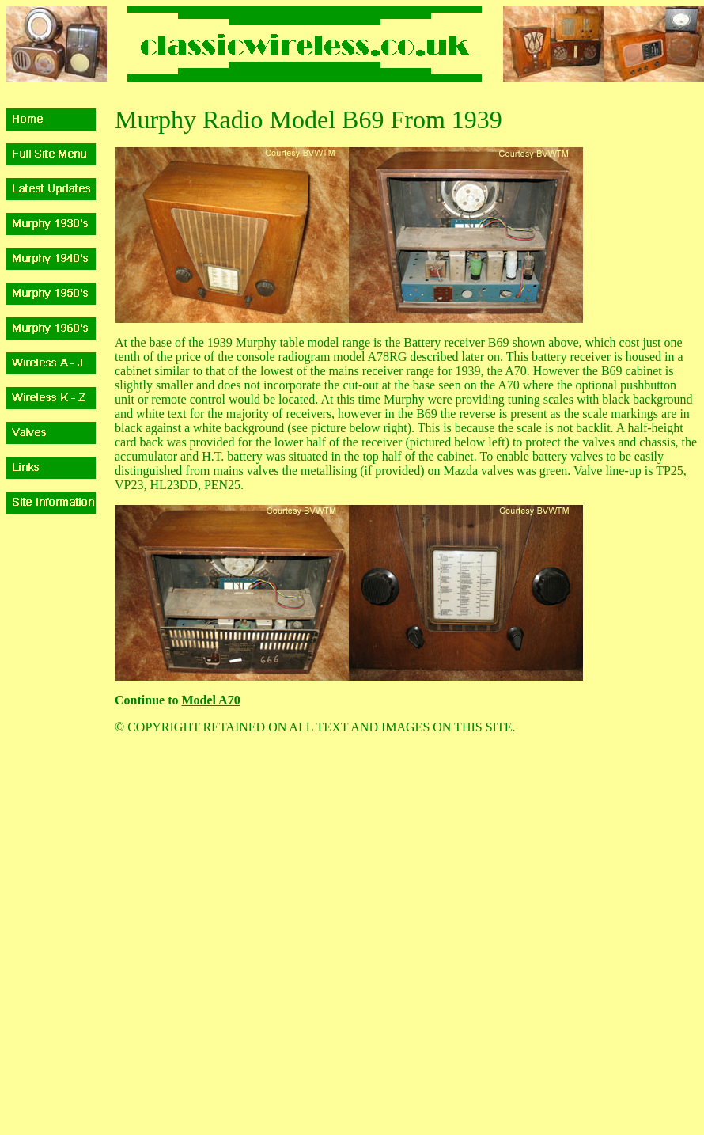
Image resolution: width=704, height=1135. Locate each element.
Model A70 (210, 700)
